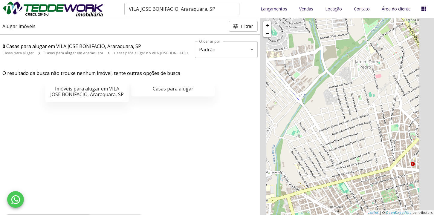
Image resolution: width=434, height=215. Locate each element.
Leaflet (373, 212)
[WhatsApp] (15, 199)
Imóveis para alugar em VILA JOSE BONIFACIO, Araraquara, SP (87, 91)
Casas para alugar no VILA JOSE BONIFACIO (151, 53)
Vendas (306, 9)
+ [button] (267, 25)
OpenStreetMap (399, 212)
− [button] (267, 33)
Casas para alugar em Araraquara (74, 53)
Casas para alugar (18, 53)
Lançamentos (274, 9)
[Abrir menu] (424, 9)
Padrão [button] (207, 49)
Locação (333, 9)
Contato (362, 9)
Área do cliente (396, 9)
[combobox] (181, 9)
